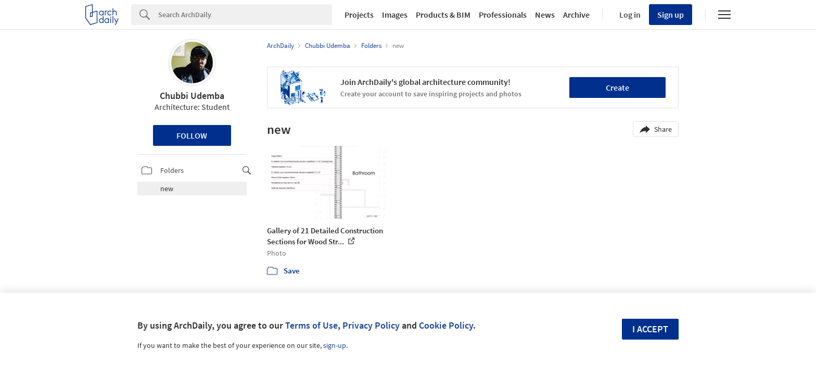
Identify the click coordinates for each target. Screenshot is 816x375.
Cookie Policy (446, 325)
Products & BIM (443, 14)
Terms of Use (311, 325)
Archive (576, 14)
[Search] (245, 14)
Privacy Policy (371, 325)
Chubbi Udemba (192, 96)
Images (394, 14)
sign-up (334, 345)
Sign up (670, 14)
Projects (359, 14)
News (545, 14)
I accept (650, 329)
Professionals (503, 14)
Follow (191, 135)
